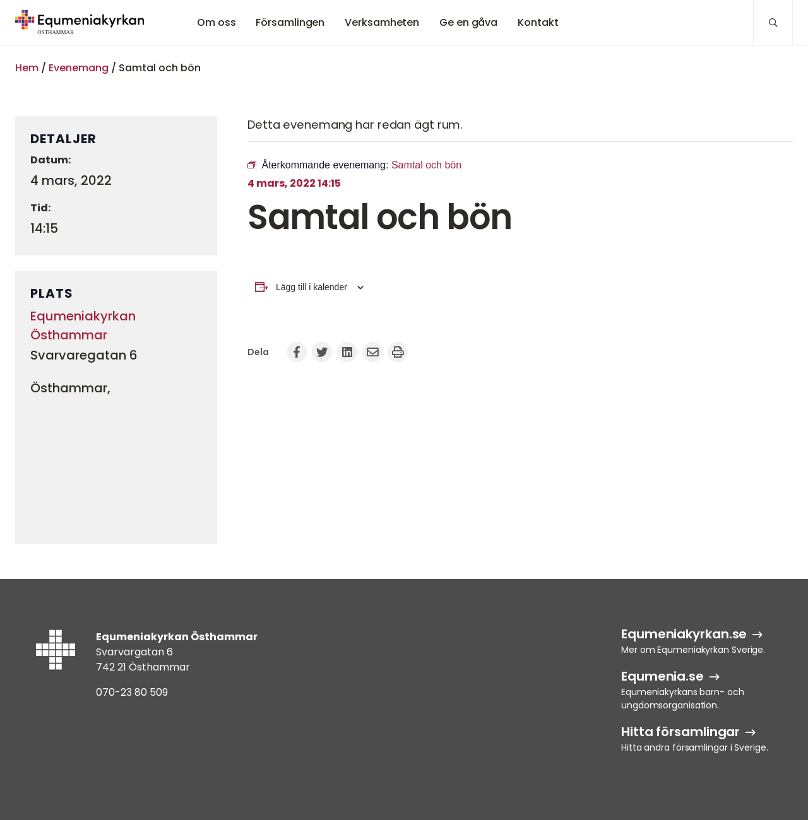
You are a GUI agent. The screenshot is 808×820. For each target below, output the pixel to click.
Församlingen (290, 22)
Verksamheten (382, 22)
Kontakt (538, 22)
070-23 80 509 (132, 692)
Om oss (216, 22)
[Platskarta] (116, 466)
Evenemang (79, 68)
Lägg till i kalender (311, 287)
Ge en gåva (468, 22)
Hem (27, 68)
